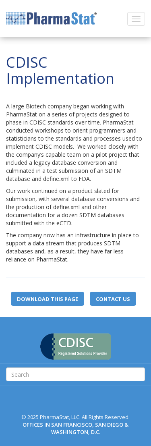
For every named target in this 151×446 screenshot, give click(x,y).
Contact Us (113, 299)
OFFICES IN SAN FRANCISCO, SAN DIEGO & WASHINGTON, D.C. (75, 428)
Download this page (47, 299)
